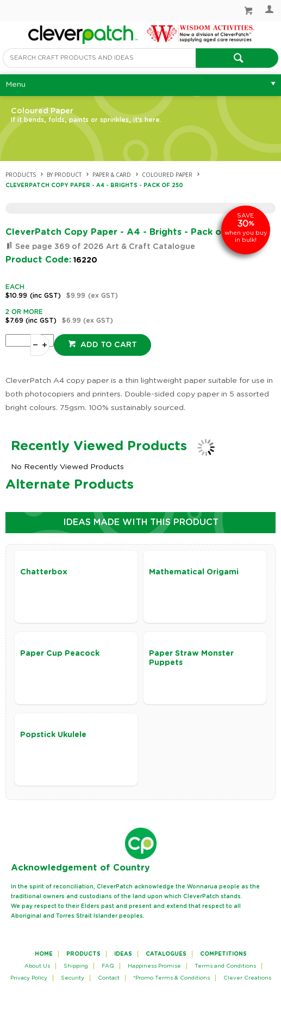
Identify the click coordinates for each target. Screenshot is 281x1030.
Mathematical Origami (194, 572)
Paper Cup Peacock (59, 653)
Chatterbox (43, 572)
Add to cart (107, 345)
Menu (15, 84)
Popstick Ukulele (53, 735)
